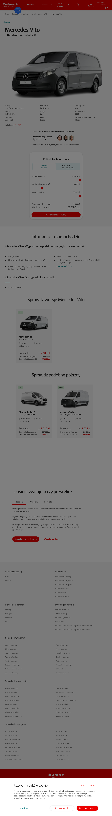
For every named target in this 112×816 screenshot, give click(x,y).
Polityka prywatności (89, 785)
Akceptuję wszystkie (87, 808)
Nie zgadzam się (62, 808)
